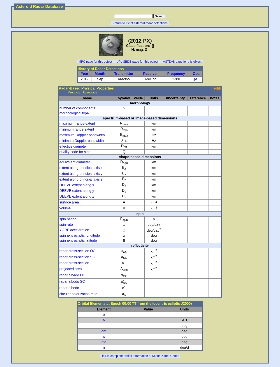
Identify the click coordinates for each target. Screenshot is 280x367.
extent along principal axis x (81, 168)
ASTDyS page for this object (182, 61)
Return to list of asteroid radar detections (140, 23)
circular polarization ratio (78, 294)
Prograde (74, 92)
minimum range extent (77, 129)
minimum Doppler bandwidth (82, 141)
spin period (68, 219)
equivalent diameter (75, 162)
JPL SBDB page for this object (137, 61)
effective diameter (73, 146)
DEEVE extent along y (77, 191)
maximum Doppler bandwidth (82, 135)
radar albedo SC (72, 281)
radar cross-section (74, 263)
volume (65, 208)
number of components (77, 108)
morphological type (74, 113)
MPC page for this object (95, 61)
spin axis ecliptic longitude (80, 235)
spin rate (66, 224)
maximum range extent (77, 123)
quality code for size (75, 152)
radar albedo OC (72, 275)
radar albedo (69, 288)
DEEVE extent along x (77, 185)
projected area (71, 269)
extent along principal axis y (81, 174)
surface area (69, 202)
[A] (196, 79)
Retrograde (90, 92)
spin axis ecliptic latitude (78, 240)
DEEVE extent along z (77, 196)
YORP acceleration (74, 230)
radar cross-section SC (77, 257)
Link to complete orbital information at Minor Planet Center (139, 356)
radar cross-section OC (78, 251)
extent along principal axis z (81, 179)
